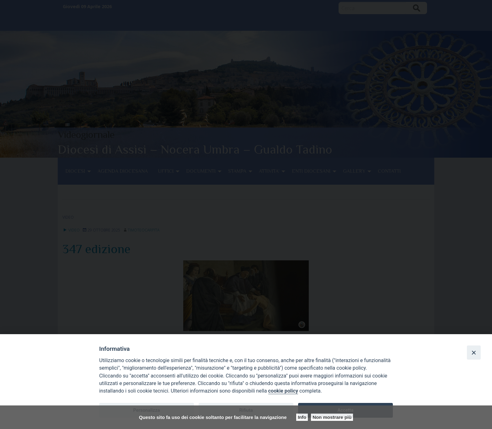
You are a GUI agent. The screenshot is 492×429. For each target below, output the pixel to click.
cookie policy (283, 391)
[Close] (474, 352)
